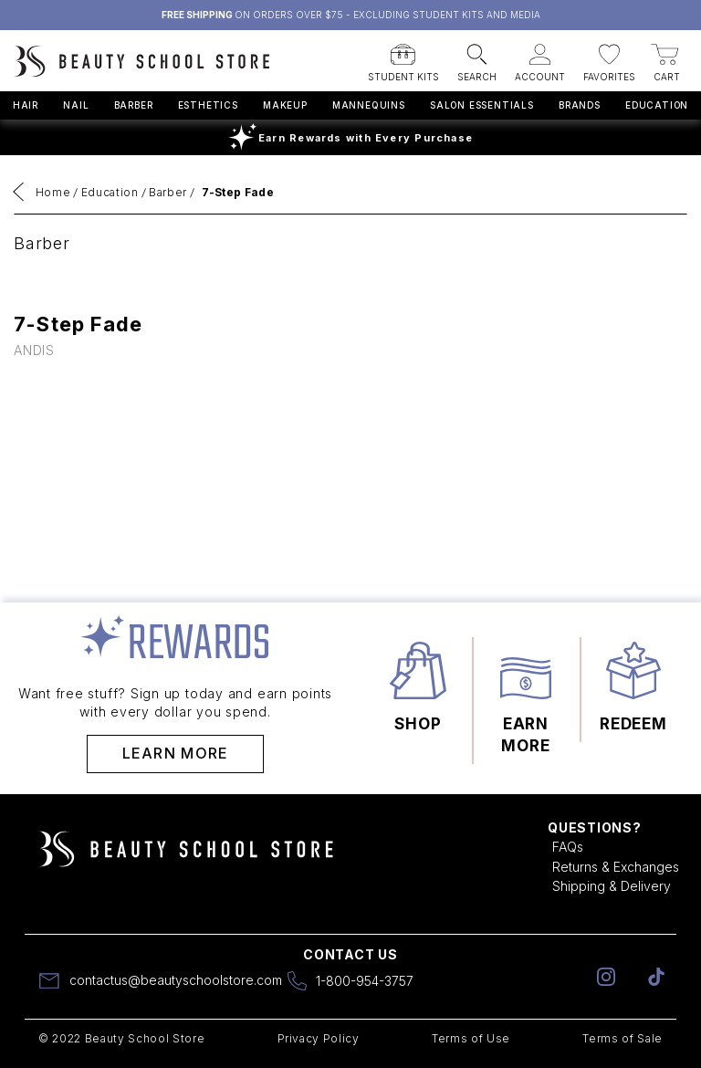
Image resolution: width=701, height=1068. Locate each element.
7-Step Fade (238, 192)
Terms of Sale (622, 1038)
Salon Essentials (482, 104)
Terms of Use (471, 1038)
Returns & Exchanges (615, 866)
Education (656, 104)
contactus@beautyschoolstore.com (175, 980)
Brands (580, 104)
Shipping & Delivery (611, 886)
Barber (133, 104)
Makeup (285, 104)
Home (53, 192)
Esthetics (208, 104)
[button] (403, 57)
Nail (76, 104)
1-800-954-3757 (364, 981)
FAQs (567, 846)
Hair (25, 104)
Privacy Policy (318, 1038)
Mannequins (368, 104)
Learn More (175, 753)
